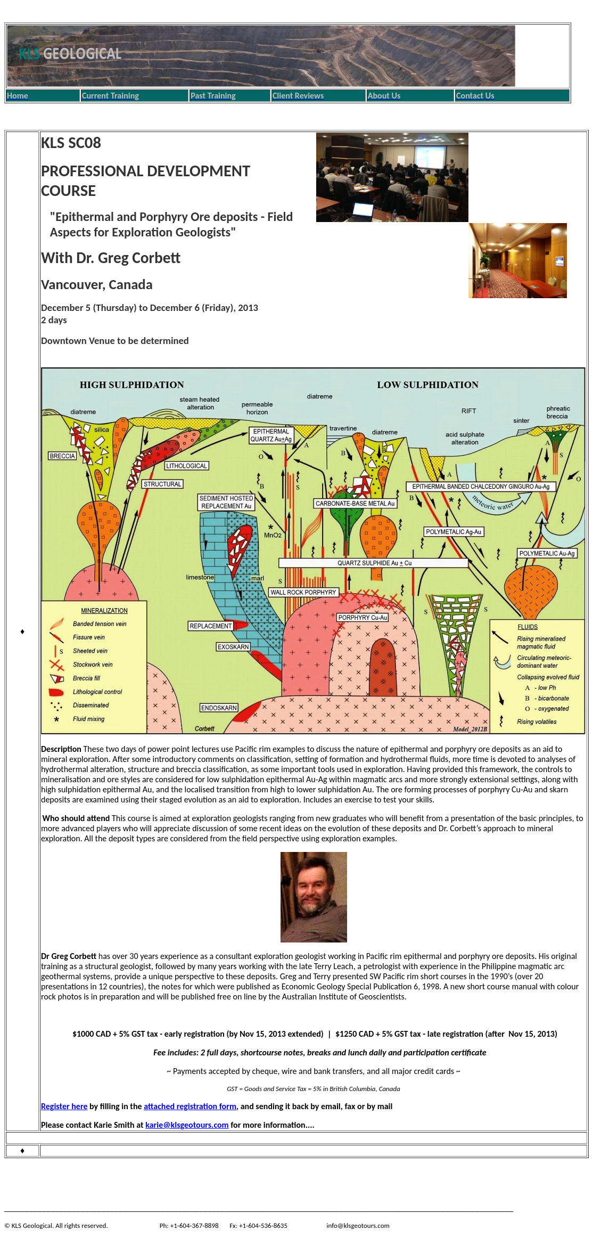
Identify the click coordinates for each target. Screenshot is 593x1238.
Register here (64, 1106)
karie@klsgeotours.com (186, 1125)
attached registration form (190, 1106)
